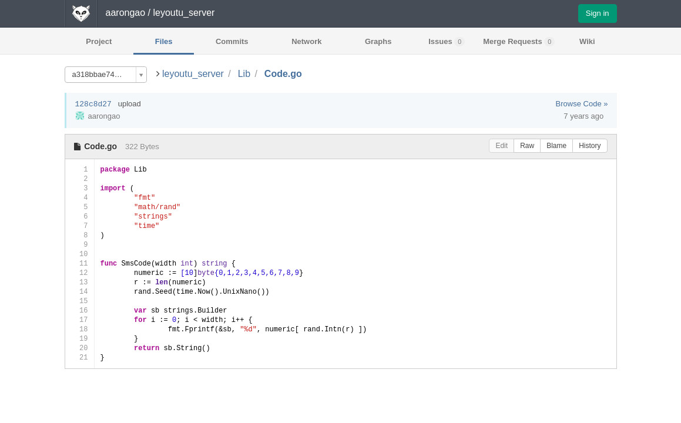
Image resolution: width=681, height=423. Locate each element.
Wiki (587, 41)
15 (79, 301)
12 (79, 272)
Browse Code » (582, 103)
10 (79, 254)
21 (79, 357)
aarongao (126, 13)
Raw (527, 146)
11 (79, 263)
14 (79, 291)
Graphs (378, 41)
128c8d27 (93, 104)
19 (79, 338)
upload (129, 103)
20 (79, 348)
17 (79, 319)
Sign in (597, 13)
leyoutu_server (193, 74)
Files (164, 41)
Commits (232, 41)
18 (79, 329)
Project (99, 41)
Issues (446, 41)
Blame (556, 146)
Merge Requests (519, 41)
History (590, 146)
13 (79, 282)
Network (306, 41)
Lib (244, 74)
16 (79, 310)
